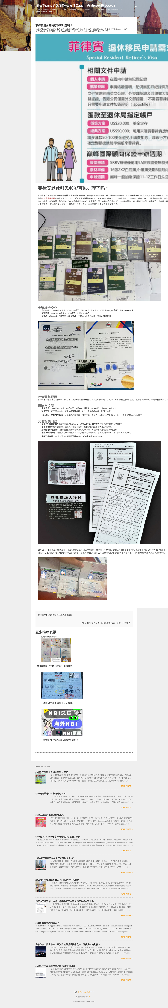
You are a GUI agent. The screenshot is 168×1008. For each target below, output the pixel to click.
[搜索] (136, 6)
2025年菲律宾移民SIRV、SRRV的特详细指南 (57, 880)
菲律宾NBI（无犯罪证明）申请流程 (55, 666)
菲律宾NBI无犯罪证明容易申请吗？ (60, 739)
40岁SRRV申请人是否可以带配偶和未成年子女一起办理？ (105, 623)
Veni (90, 997)
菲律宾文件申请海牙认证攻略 (58, 702)
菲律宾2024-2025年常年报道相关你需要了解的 (57, 837)
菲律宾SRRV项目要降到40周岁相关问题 (55, 615)
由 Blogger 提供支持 (84, 992)
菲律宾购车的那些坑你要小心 (49, 815)
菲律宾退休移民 (48, 198)
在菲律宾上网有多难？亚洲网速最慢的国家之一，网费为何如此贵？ (67, 944)
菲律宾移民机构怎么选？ (47, 923)
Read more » (127, 786)
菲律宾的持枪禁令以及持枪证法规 (51, 772)
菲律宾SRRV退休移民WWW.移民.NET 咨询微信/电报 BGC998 (75, 5)
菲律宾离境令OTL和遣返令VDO (50, 793)
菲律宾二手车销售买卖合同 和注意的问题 (55, 966)
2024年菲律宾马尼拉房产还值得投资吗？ (55, 858)
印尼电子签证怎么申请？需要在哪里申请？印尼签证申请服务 (64, 901)
